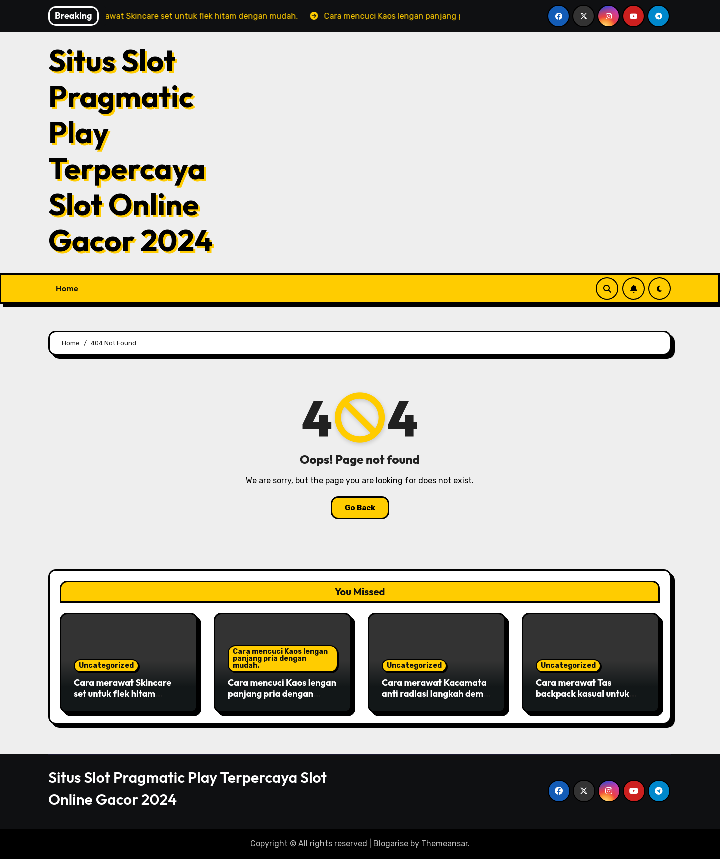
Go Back (360, 508)
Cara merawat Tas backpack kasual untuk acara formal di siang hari (589, 693)
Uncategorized (106, 666)
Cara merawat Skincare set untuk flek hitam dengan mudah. (123, 693)
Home (67, 289)
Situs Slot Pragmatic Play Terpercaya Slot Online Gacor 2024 (130, 151)
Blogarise (391, 843)
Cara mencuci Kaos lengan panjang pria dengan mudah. (280, 659)
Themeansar (445, 843)
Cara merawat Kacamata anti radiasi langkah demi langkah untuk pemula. (434, 693)
